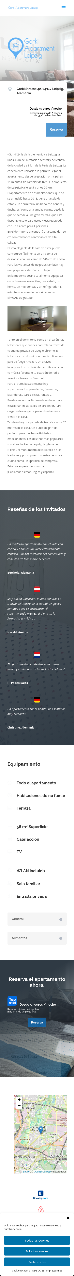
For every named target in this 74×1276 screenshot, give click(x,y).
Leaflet (26, 1171)
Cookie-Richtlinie (21, 1270)
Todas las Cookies (37, 1240)
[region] (37, 318)
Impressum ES (54, 1270)
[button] (68, 1218)
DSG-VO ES (38, 1270)
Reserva (56, 129)
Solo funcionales (37, 1251)
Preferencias (37, 1262)
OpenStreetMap (42, 1171)
